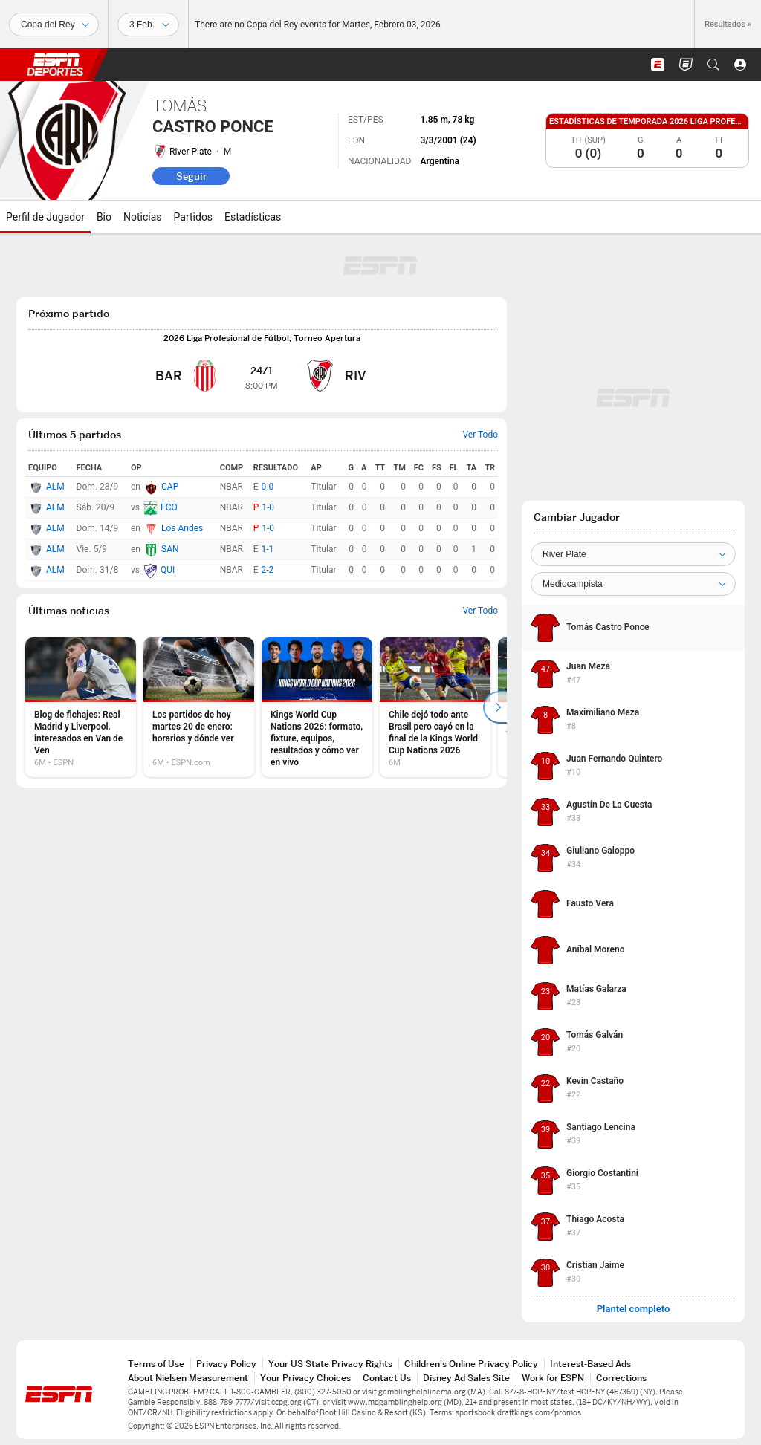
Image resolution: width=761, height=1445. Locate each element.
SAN (170, 549)
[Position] (633, 584)
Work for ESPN (553, 1377)
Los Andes (182, 528)
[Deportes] (54, 24)
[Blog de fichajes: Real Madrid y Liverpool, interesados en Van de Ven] (80, 707)
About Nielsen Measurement (188, 1377)
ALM (55, 486)
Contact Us (387, 1377)
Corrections (621, 1377)
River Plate (190, 151)
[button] (713, 65)
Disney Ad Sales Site (466, 1377)
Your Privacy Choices (305, 1377)
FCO (169, 507)
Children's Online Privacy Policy (471, 1363)
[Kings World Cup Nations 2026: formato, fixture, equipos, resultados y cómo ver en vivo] (317, 707)
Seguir (191, 176)
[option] (80, 707)
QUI (168, 570)
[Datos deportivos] (148, 24)
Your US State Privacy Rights (330, 1363)
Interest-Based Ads (590, 1363)
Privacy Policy (226, 1363)
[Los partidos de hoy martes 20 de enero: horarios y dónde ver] (198, 707)
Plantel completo (633, 1309)
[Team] (633, 554)
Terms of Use (156, 1363)
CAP (169, 486)
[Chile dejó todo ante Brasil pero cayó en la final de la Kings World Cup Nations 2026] (435, 707)
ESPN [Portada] (55, 64)
